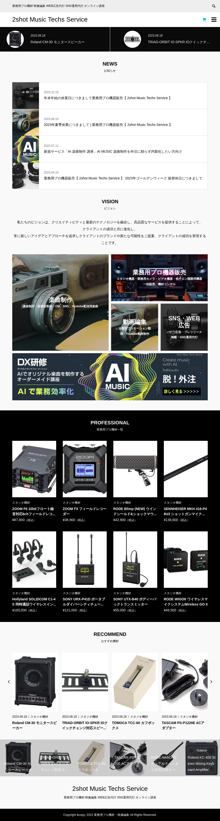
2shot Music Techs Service (50, 19)
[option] (35, 691)
